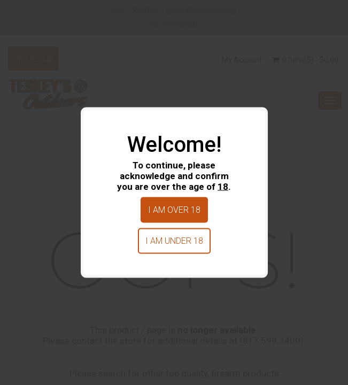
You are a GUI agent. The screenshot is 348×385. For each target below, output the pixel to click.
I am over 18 (174, 210)
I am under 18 (174, 241)
